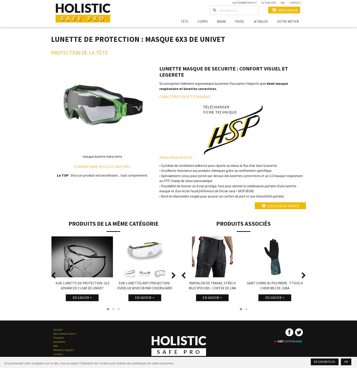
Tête (184, 21)
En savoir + (82, 297)
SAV (282, 2)
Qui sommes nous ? (244, 2)
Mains (221, 21)
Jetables (260, 21)
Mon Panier (284, 10)
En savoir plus (324, 362)
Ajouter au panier (280, 205)
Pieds (239, 21)
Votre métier (288, 21)
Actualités (268, 2)
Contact (295, 2)
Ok (346, 362)
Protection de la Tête (79, 52)
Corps (202, 21)
